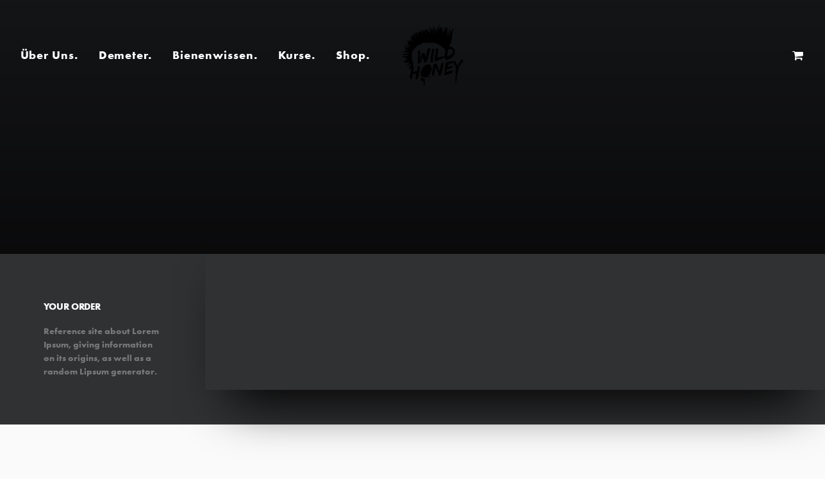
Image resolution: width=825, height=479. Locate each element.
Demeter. (125, 54)
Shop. (353, 54)
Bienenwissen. (215, 54)
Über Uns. (49, 54)
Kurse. (296, 54)
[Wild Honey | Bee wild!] (433, 55)
